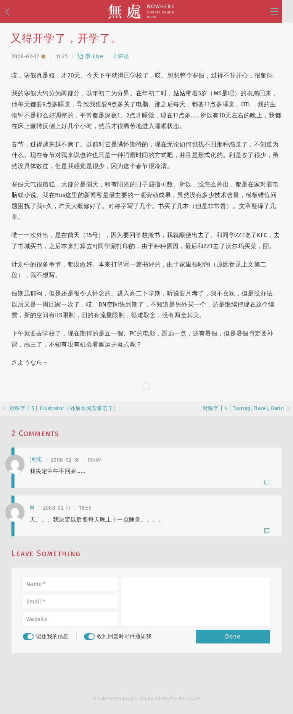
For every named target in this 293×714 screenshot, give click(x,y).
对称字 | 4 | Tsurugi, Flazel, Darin (243, 408)
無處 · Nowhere (146, 11)
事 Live (90, 56)
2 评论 (121, 56)
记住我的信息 (46, 636)
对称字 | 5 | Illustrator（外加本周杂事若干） (64, 408)
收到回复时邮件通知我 (117, 636)
